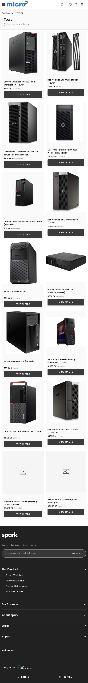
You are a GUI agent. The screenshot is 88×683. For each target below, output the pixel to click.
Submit (76, 553)
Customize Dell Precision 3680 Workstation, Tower (62, 151)
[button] (68, 4)
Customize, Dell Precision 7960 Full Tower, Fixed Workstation (21, 153)
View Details (23, 94)
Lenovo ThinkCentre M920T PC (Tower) (23, 431)
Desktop (6, 13)
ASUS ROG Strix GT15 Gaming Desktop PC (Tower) (62, 361)
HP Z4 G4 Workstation (15, 291)
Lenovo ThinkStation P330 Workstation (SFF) (60, 291)
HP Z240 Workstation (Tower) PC (20, 361)
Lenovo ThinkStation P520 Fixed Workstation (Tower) (19, 83)
